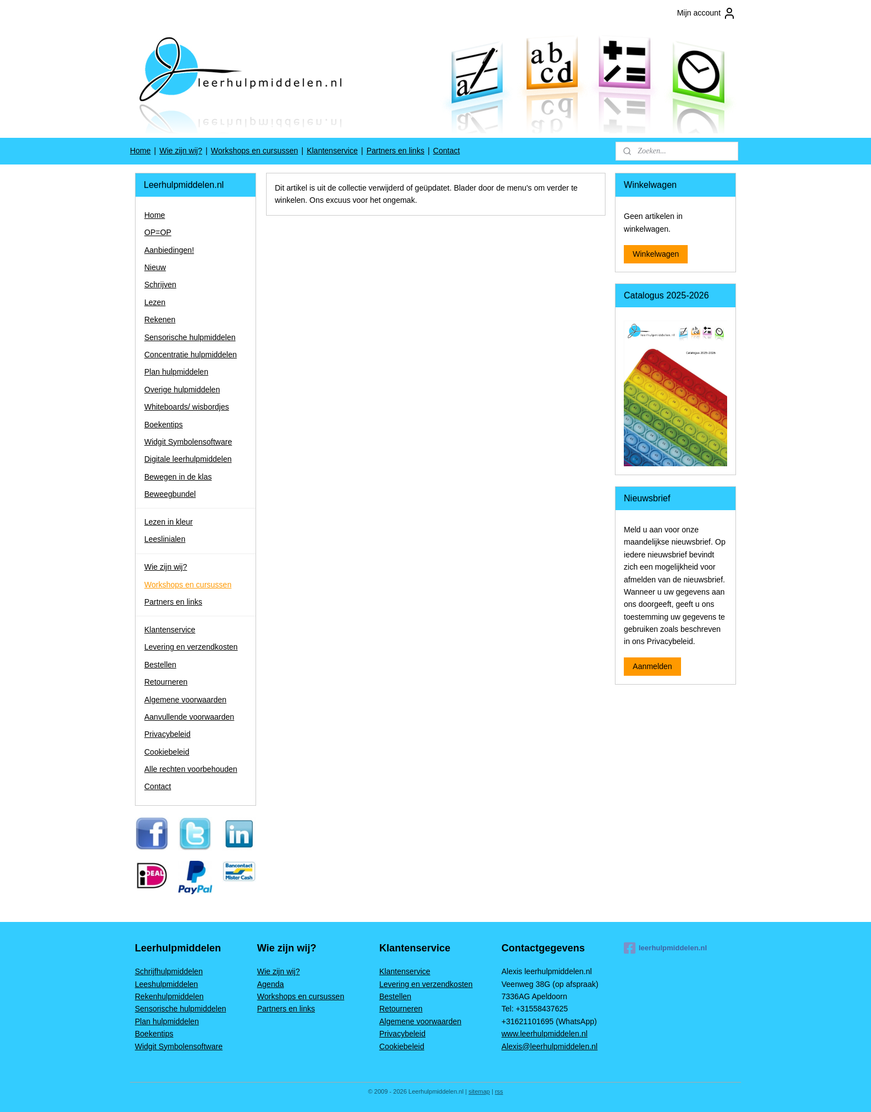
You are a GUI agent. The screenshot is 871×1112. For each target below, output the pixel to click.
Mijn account (707, 13)
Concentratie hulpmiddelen (190, 354)
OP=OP (158, 232)
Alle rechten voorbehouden (190, 769)
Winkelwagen (656, 254)
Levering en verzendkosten (191, 646)
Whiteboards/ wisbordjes (186, 406)
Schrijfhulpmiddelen (169, 971)
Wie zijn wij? (180, 150)
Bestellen (160, 664)
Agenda (270, 984)
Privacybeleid (167, 734)
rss (499, 1091)
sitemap (479, 1091)
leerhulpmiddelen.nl (665, 948)
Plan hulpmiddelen (176, 371)
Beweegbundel (170, 494)
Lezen (155, 302)
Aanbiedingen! (169, 250)
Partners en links (395, 150)
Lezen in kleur (168, 521)
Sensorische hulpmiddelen (190, 337)
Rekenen (160, 319)
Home (140, 150)
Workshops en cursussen (254, 150)
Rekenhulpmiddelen (169, 996)
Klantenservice (332, 150)
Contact (446, 150)
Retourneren (166, 681)
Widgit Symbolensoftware (188, 441)
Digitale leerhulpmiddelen (188, 459)
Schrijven (160, 284)
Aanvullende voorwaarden (189, 716)
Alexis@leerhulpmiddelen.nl (550, 1046)
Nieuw (155, 267)
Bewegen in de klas (178, 476)
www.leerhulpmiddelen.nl (545, 1033)
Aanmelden (652, 666)
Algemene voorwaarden (185, 699)
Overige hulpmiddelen (182, 389)
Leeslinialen (165, 539)
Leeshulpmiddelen (166, 984)
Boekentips (163, 424)
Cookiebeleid (166, 751)
